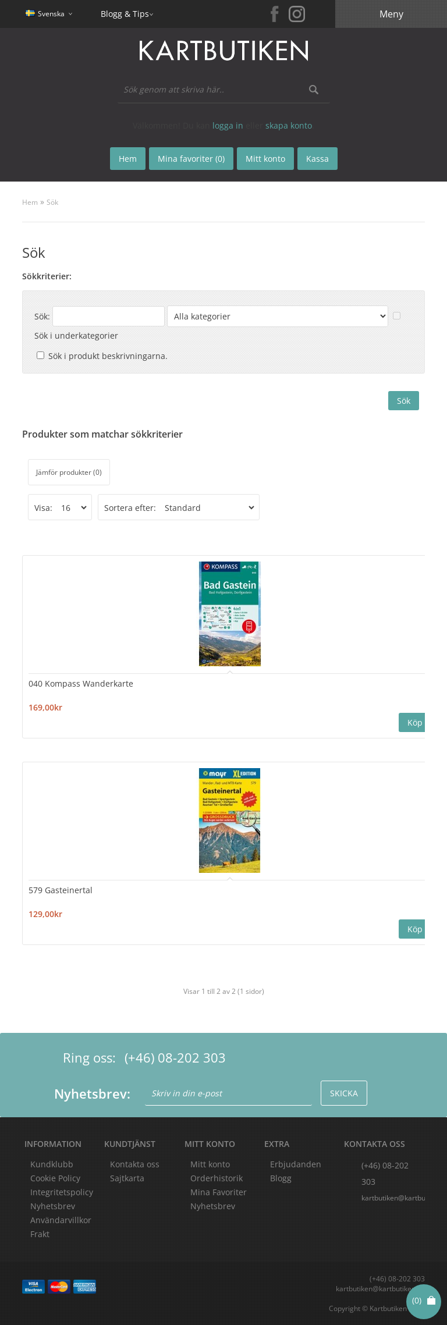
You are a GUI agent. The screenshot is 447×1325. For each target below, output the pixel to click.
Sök (52, 202)
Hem (30, 202)
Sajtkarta (127, 1178)
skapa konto (288, 125)
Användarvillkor (60, 1219)
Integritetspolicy (61, 1192)
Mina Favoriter (218, 1192)
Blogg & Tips (125, 13)
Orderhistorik (216, 1178)
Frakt (39, 1233)
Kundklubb (51, 1164)
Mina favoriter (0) (191, 158)
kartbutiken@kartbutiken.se (392, 1198)
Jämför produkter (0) (69, 472)
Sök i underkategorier (76, 335)
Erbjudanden (295, 1164)
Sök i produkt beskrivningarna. (108, 355)
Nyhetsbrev (212, 1206)
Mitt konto (210, 1164)
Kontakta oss (134, 1164)
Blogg (281, 1178)
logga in (227, 125)
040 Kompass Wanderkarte (81, 683)
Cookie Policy (55, 1178)
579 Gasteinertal (61, 890)
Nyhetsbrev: (92, 1093)
